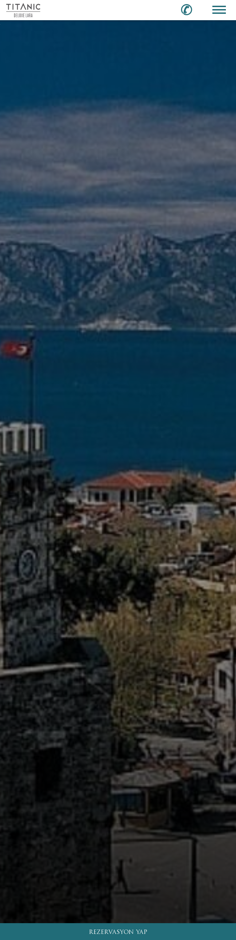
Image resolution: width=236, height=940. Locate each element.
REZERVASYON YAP (118, 932)
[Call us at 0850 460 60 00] (190, 9)
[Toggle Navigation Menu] (219, 10)
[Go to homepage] (23, 9)
